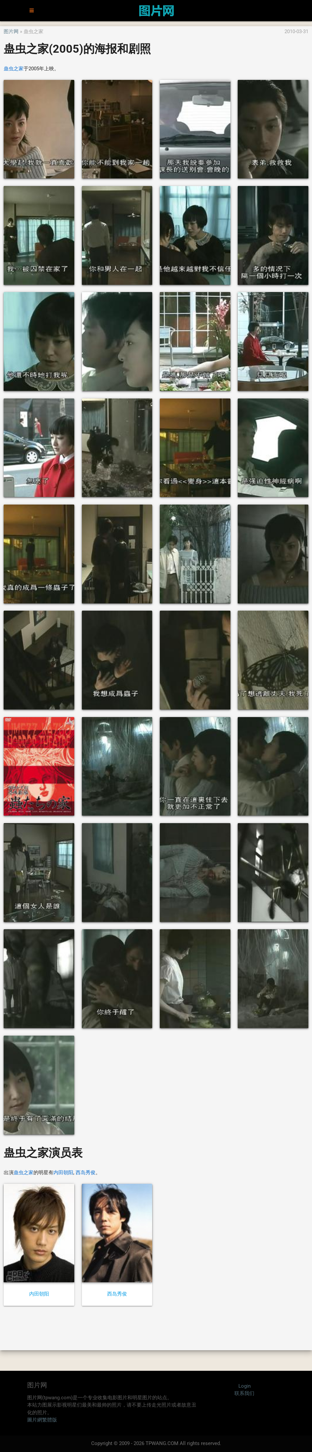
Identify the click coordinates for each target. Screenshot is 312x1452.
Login (244, 1386)
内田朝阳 (63, 1173)
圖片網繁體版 (42, 1420)
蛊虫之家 (14, 69)
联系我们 (244, 1393)
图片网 (11, 31)
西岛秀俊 (85, 1173)
